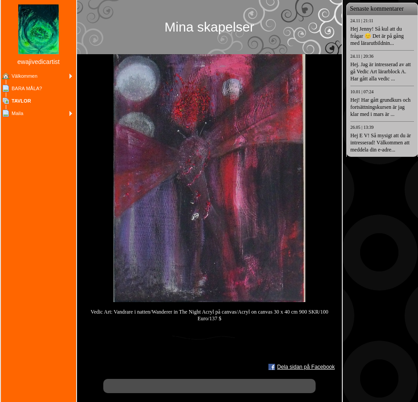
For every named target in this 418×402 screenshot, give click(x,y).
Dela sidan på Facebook (306, 367)
